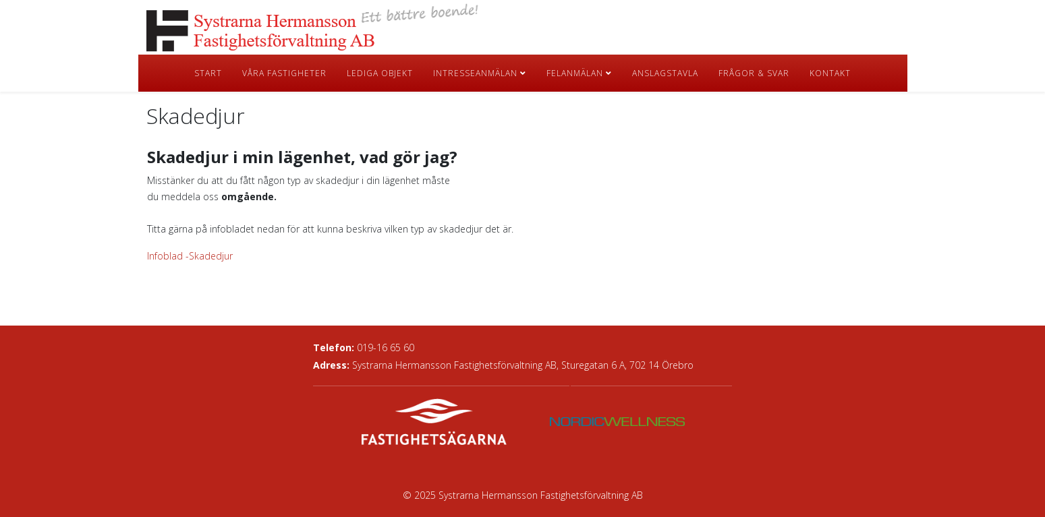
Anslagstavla (665, 73)
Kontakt (830, 73)
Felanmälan (574, 73)
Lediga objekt (380, 73)
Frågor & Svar (753, 73)
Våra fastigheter (284, 73)
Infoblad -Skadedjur (190, 255)
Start (208, 73)
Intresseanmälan (475, 73)
